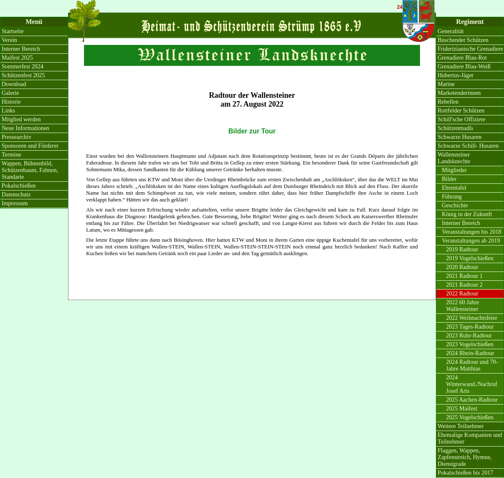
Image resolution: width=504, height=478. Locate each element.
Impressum (15, 203)
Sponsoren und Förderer (30, 146)
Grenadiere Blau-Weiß (464, 66)
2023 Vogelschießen (470, 344)
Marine (446, 84)
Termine (11, 154)
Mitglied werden (21, 119)
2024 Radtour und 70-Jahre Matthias (472, 365)
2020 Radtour (462, 267)
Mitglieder (454, 170)
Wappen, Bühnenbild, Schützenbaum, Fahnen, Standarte (30, 170)
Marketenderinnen (459, 93)
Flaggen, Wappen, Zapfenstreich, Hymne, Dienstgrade (465, 457)
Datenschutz (16, 194)
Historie (11, 102)
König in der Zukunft (467, 214)
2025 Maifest (461, 408)
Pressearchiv (17, 137)
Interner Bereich (21, 49)
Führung (452, 196)
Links (8, 110)
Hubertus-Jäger (456, 75)
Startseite (13, 31)
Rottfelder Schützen (461, 110)
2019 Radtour (462, 249)
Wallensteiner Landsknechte (454, 158)
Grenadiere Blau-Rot (462, 58)
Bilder (449, 179)
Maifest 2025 (17, 58)
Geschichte (455, 205)
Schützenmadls (455, 128)
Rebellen (448, 102)
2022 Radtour (462, 293)
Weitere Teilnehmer (461, 426)
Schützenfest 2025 (23, 75)
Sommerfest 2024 (22, 66)
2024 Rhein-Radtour (470, 353)
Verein (9, 40)
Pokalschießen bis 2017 (465, 473)
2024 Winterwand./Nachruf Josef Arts (471, 384)
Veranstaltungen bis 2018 (471, 232)
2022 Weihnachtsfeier (471, 318)
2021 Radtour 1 (464, 276)
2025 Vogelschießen (470, 417)
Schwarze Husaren (460, 137)
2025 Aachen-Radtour (472, 400)
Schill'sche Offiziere (462, 119)
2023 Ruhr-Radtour (469, 335)
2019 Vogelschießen (470, 258)
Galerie (10, 93)
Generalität (451, 31)
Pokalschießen (19, 186)
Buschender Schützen (463, 40)
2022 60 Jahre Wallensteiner (462, 305)
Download (14, 84)
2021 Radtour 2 (464, 285)
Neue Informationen (25, 128)
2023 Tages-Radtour (470, 327)
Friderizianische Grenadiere (470, 49)
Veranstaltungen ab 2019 (471, 241)
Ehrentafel (454, 188)
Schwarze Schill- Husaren (468, 146)
